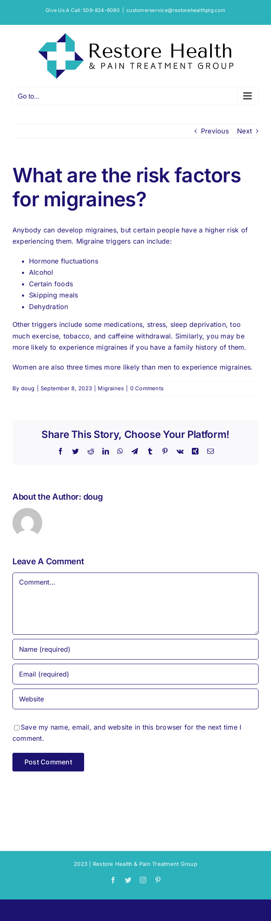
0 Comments (147, 388)
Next (244, 131)
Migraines (111, 388)
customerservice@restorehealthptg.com (175, 10)
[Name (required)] (135, 649)
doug (28, 388)
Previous (215, 131)
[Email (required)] (135, 674)
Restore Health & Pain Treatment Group (145, 864)
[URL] (135, 699)
